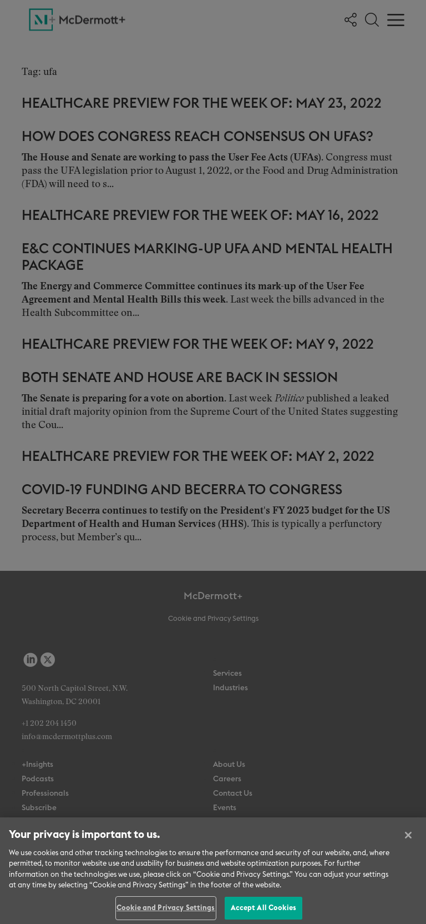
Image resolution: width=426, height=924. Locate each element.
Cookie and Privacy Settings (165, 912)
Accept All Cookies (263, 912)
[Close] (408, 839)
